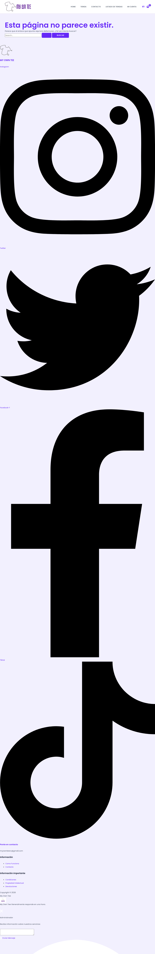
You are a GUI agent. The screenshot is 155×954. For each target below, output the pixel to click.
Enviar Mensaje (8, 938)
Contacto (96, 6)
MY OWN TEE (7, 60)
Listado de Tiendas (114, 6)
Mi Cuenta (131, 6)
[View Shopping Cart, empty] (145, 7)
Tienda (83, 6)
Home (73, 6)
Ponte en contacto (9, 844)
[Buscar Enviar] (46, 35)
